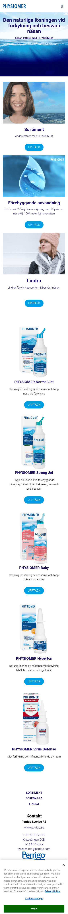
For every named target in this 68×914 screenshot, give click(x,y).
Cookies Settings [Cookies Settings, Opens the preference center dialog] (34, 901)
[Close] (64, 867)
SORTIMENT (34, 792)
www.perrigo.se (34, 827)
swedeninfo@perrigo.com (34, 849)
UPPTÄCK (34, 147)
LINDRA (34, 804)
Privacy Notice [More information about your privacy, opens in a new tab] (52, 894)
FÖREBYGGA (34, 798)
